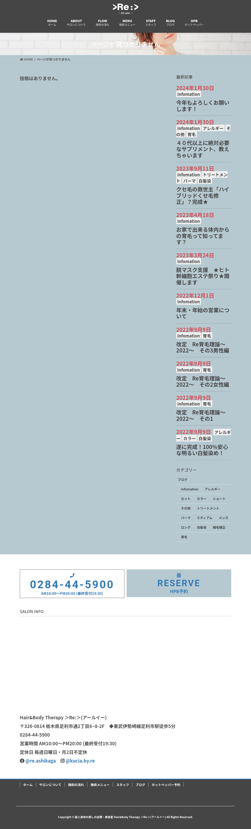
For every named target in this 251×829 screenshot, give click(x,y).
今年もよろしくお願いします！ (202, 105)
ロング (186, 527)
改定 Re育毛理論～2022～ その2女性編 (202, 381)
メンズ (223, 517)
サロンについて (50, 784)
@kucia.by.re (80, 760)
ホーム (28, 784)
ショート (219, 498)
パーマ (189, 181)
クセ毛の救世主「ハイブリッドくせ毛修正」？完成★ (202, 195)
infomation (188, 94)
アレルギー (213, 128)
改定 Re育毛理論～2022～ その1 (200, 415)
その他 (186, 508)
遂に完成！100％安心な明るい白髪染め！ (202, 450)
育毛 (191, 134)
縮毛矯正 (219, 527)
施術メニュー (100, 784)
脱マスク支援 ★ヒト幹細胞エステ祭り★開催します (202, 276)
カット (186, 498)
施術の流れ (76, 784)
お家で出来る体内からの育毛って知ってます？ (202, 236)
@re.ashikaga (40, 760)
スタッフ (122, 784)
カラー (189, 438)
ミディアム (204, 517)
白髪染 (205, 181)
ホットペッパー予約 (166, 784)
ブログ (182, 479)
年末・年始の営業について (202, 313)
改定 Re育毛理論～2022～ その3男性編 (202, 347)
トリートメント (208, 508)
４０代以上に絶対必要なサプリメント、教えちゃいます (202, 149)
